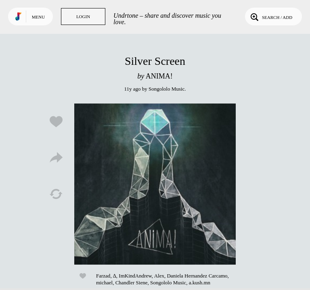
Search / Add (270, 16)
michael (104, 283)
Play (155, 184)
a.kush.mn (199, 283)
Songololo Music (166, 89)
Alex (159, 276)
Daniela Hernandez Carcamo (197, 276)
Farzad (103, 276)
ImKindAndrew (135, 276)
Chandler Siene (131, 283)
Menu (38, 16)
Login (83, 16)
